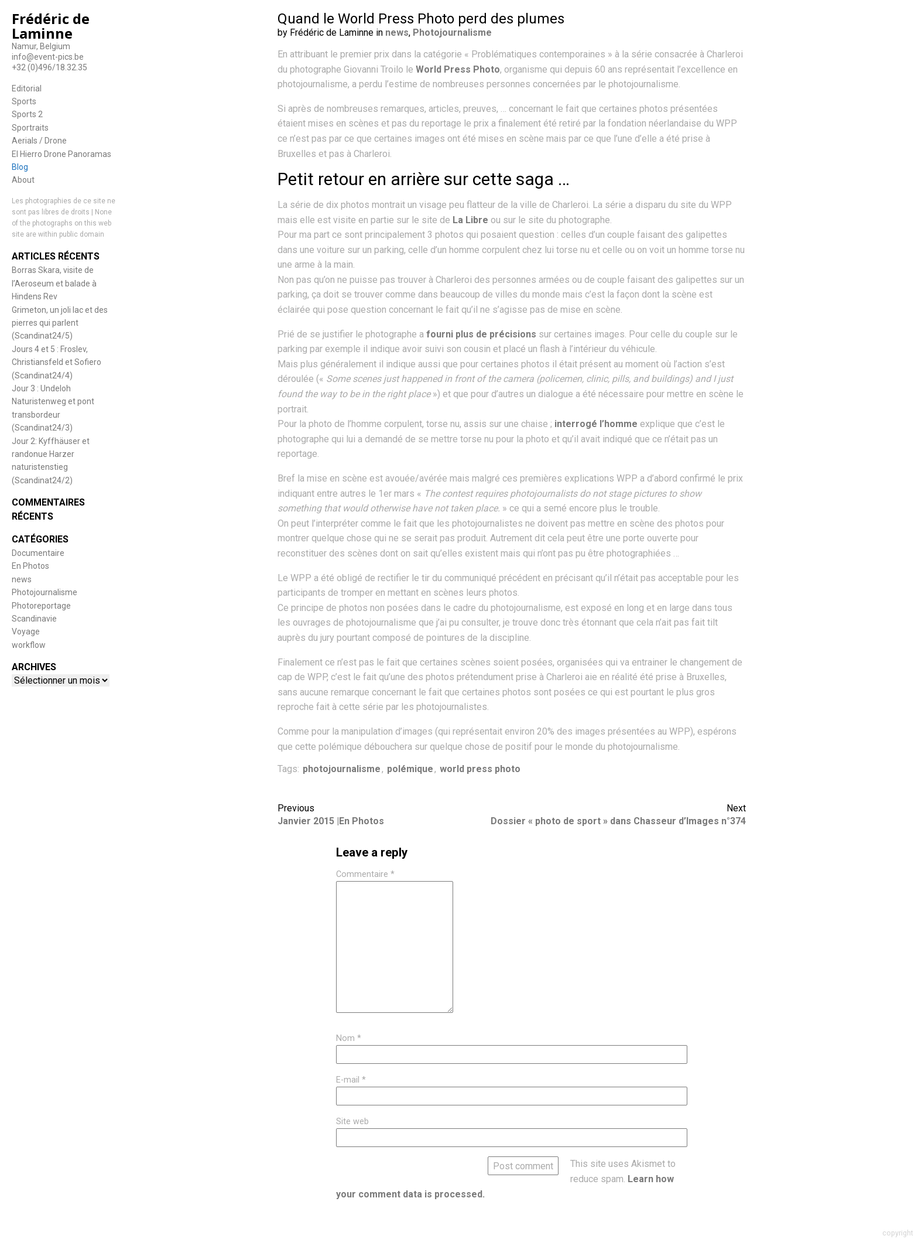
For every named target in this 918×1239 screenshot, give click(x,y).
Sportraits (30, 127)
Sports (24, 101)
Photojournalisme (44, 592)
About (23, 180)
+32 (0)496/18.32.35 (49, 67)
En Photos (30, 566)
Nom (348, 1038)
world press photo (480, 768)
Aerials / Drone (39, 140)
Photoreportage (41, 605)
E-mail (351, 1080)
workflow (29, 645)
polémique (410, 768)
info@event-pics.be (48, 57)
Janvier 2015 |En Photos (331, 821)
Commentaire (365, 874)
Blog (20, 167)
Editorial (27, 88)
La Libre (470, 220)
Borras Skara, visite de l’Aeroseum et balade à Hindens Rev (54, 283)
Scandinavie (34, 618)
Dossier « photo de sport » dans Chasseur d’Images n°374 (618, 821)
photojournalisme (342, 768)
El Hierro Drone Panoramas (61, 154)
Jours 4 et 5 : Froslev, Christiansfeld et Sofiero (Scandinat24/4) (56, 362)
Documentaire (38, 553)
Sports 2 (27, 114)
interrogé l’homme (596, 423)
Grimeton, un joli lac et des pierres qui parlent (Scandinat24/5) (60, 323)
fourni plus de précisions (481, 334)
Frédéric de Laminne (51, 26)
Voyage (26, 631)
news (22, 579)
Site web (352, 1122)
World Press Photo (458, 69)
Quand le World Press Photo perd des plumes (421, 19)
